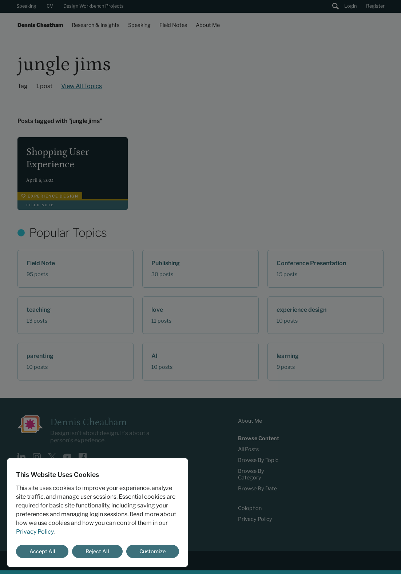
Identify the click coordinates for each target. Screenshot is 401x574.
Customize (152, 551)
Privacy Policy (34, 531)
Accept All (42, 551)
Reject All (97, 551)
